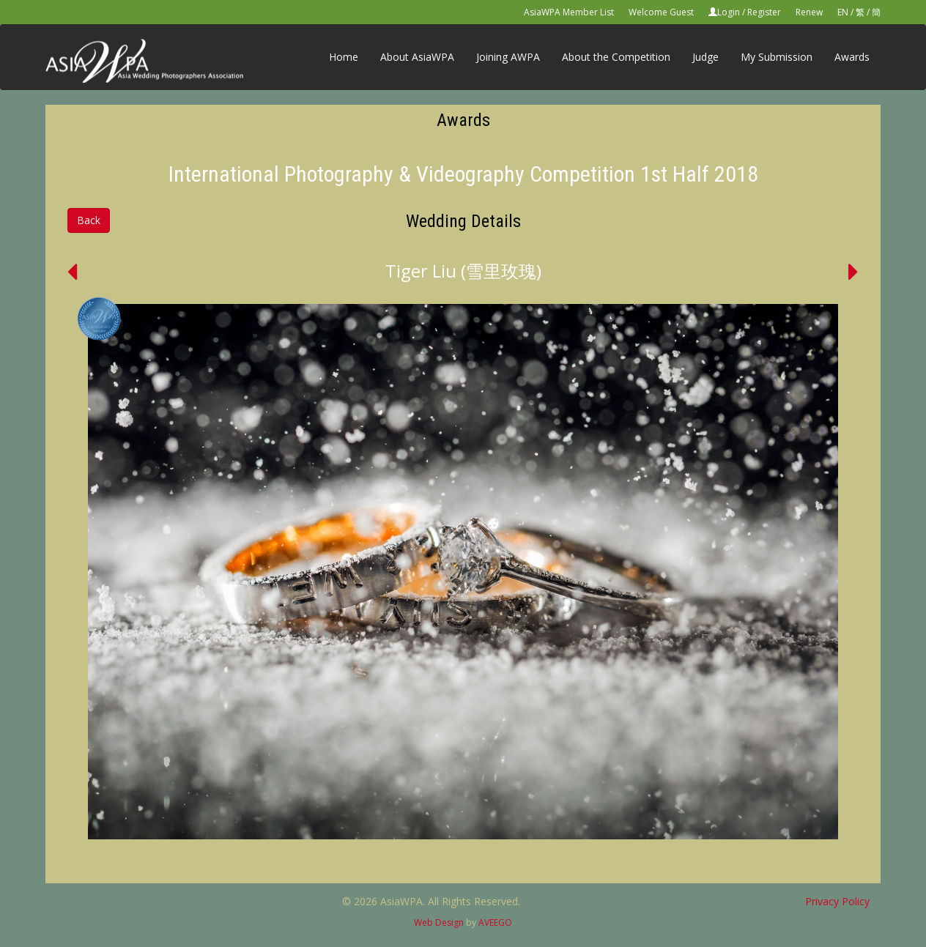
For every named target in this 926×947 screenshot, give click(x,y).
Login (728, 12)
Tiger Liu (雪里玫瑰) (463, 271)
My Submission (776, 57)
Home (343, 57)
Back (88, 220)
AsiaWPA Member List (569, 12)
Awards (852, 57)
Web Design (439, 922)
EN (842, 12)
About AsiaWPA (417, 57)
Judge (705, 57)
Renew (809, 12)
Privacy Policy (837, 901)
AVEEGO (495, 922)
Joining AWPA (508, 57)
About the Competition (616, 57)
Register (764, 12)
